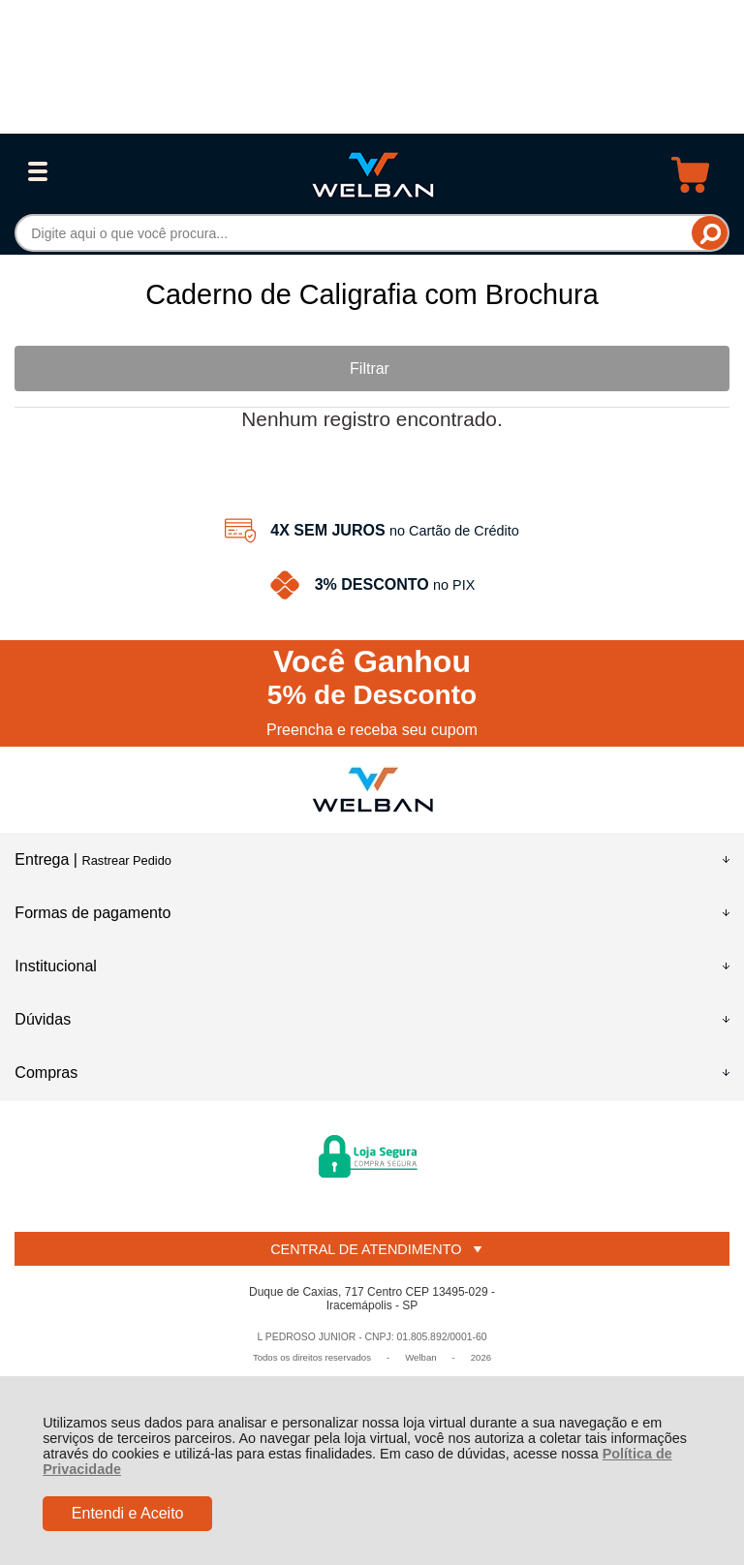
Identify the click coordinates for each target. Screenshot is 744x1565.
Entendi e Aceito (128, 1513)
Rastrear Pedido (125, 860)
